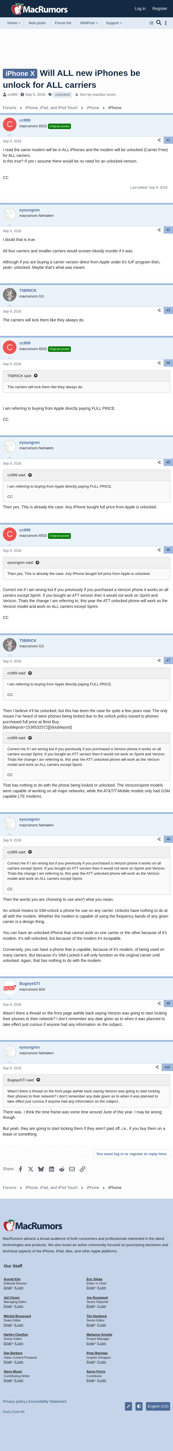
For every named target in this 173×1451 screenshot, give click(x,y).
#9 (168, 1003)
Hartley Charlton (16, 1334)
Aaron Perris (95, 1371)
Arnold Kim (12, 1279)
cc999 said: (16, 475)
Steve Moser (13, 1371)
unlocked (62, 94)
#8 (168, 839)
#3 (168, 310)
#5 (168, 462)
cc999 (13, 94)
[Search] (159, 23)
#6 (168, 550)
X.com (18, 1287)
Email (8, 1287)
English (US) (158, 1406)
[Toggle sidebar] (166, 22)
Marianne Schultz (99, 1334)
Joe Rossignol (97, 1297)
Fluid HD (18, 1411)
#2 (168, 230)
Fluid (6, 1411)
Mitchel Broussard (17, 1316)
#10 (167, 1067)
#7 (168, 660)
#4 (168, 363)
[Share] (159, 140)
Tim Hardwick (96, 1316)
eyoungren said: (20, 562)
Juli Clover (12, 1297)
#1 (168, 140)
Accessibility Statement (47, 1401)
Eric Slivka (94, 1279)
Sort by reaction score (98, 94)
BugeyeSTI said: (20, 1080)
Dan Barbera (13, 1353)
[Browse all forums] (152, 23)
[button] (6, 8)
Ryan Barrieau (97, 1353)
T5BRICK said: (19, 376)
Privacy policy (14, 1401)
